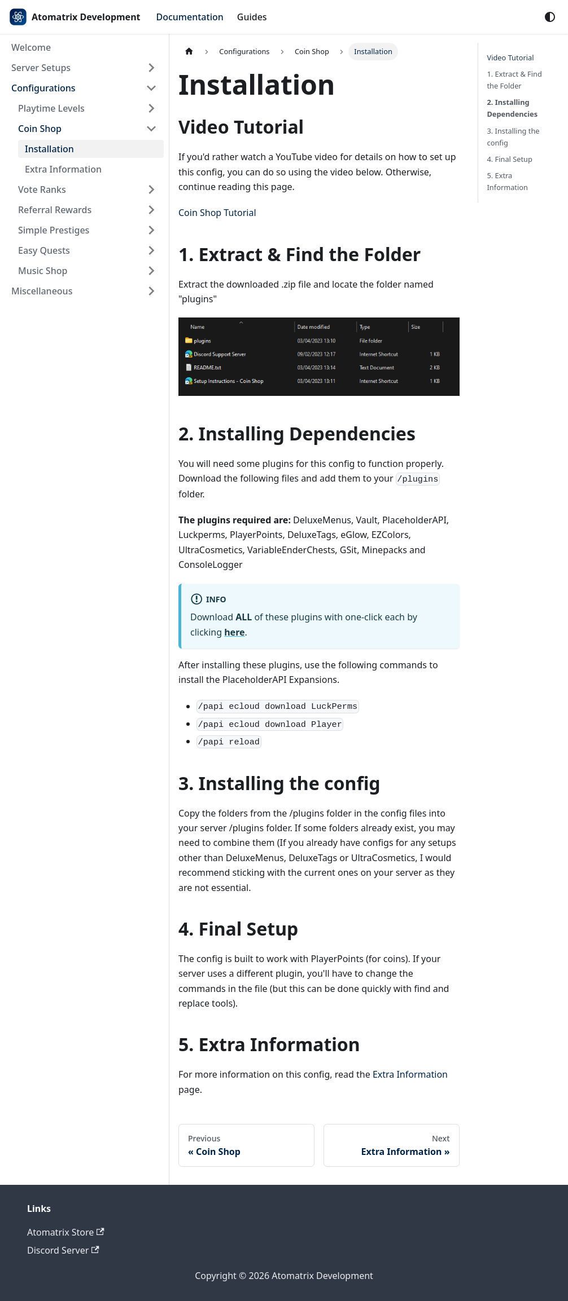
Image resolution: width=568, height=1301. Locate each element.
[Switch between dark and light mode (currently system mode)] (550, 17)
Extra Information (410, 1074)
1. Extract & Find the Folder (514, 80)
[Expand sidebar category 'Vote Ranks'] (151, 189)
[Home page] (189, 51)
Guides (252, 17)
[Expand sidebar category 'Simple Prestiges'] (151, 230)
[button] (84, 68)
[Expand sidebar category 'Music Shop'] (151, 271)
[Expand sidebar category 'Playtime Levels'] (151, 108)
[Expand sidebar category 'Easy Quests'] (151, 250)
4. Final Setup (509, 159)
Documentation (190, 17)
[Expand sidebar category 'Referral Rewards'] (151, 210)
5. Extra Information (507, 181)
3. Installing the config (513, 137)
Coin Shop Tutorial (217, 212)
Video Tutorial (510, 57)
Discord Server (63, 1250)
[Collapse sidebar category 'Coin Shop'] (151, 129)
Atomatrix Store (65, 1232)
